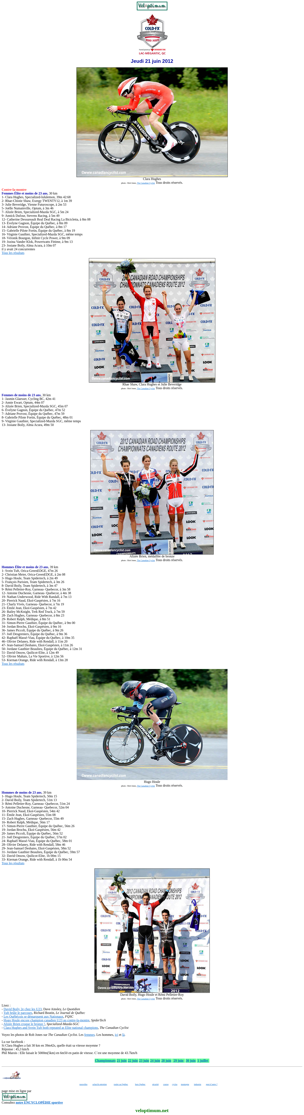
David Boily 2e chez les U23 (23, 1009)
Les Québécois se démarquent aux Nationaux (33, 1016)
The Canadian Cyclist (146, 183)
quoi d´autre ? (212, 1084)
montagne (185, 1084)
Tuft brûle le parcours (18, 1013)
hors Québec (140, 1084)
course (166, 1084)
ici (116, 1034)
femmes (89, 1034)
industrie (197, 1084)
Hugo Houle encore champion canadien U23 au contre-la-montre (46, 1020)
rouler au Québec (121, 1084)
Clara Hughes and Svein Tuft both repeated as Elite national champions (51, 1027)
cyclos (175, 1084)
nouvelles (83, 1084)
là (123, 1034)
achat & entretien (100, 1084)
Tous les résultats (13, 253)
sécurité (155, 1084)
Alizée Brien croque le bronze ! (24, 1024)
